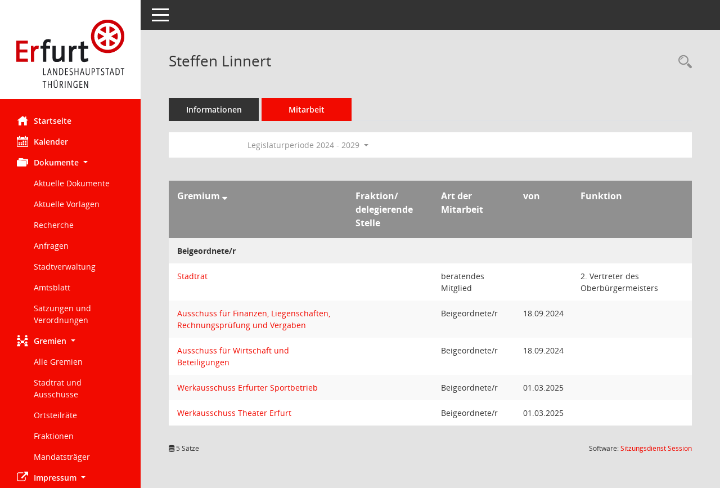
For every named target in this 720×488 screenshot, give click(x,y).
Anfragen (51, 245)
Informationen (214, 109)
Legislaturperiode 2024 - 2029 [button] (308, 145)
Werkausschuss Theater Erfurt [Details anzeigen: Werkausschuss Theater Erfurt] (234, 413)
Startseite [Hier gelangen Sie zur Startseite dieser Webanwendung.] (44, 120)
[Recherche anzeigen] (682, 62)
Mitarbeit (307, 109)
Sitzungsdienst (656, 448)
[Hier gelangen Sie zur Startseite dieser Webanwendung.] (70, 54)
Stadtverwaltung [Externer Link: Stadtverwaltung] (65, 266)
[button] (70, 162)
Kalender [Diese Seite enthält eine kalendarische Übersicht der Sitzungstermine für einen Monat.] (42, 141)
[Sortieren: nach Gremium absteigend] (224, 196)
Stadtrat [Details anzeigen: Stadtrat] (192, 276)
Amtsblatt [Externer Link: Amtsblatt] (52, 287)
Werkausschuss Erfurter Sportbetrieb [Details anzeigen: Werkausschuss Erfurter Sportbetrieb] (247, 387)
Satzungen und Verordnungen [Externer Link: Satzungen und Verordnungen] (62, 314)
